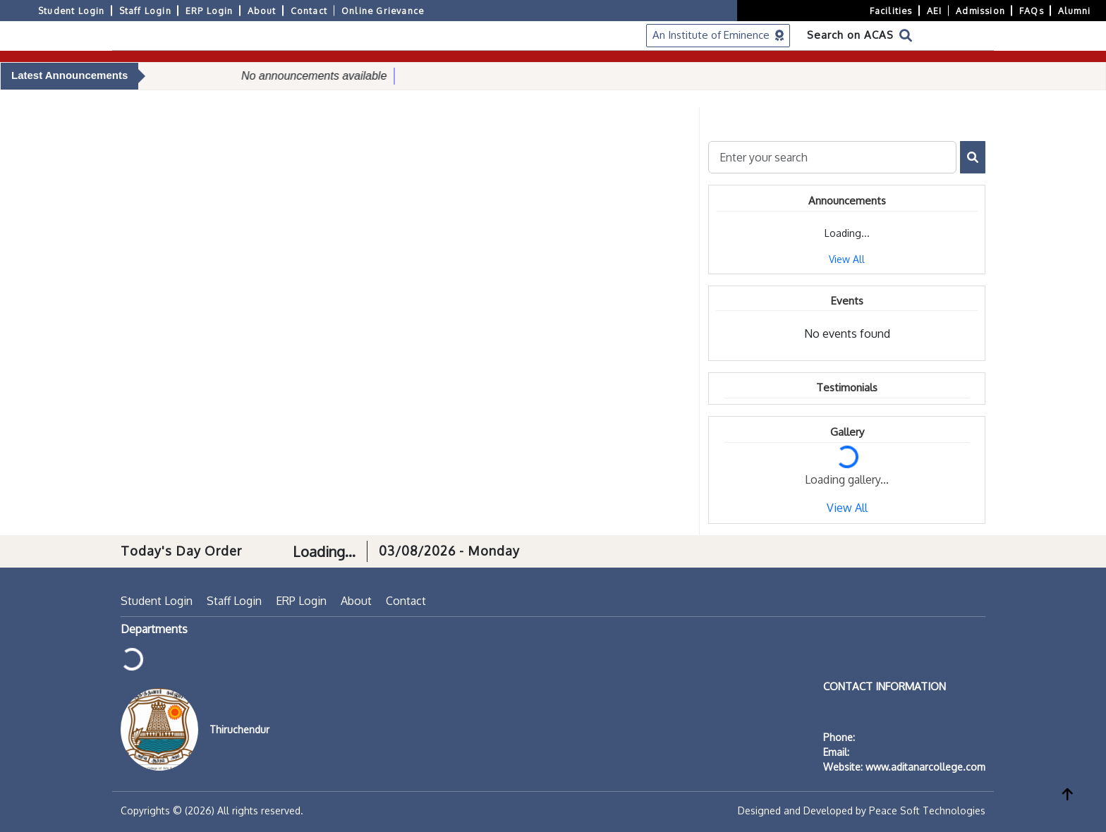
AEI (934, 10)
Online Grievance (382, 10)
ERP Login (209, 10)
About (262, 10)
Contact (309, 10)
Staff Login (145, 10)
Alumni (1074, 10)
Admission (980, 10)
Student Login (71, 10)
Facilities (891, 10)
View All (847, 259)
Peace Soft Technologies (927, 810)
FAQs (1031, 10)
